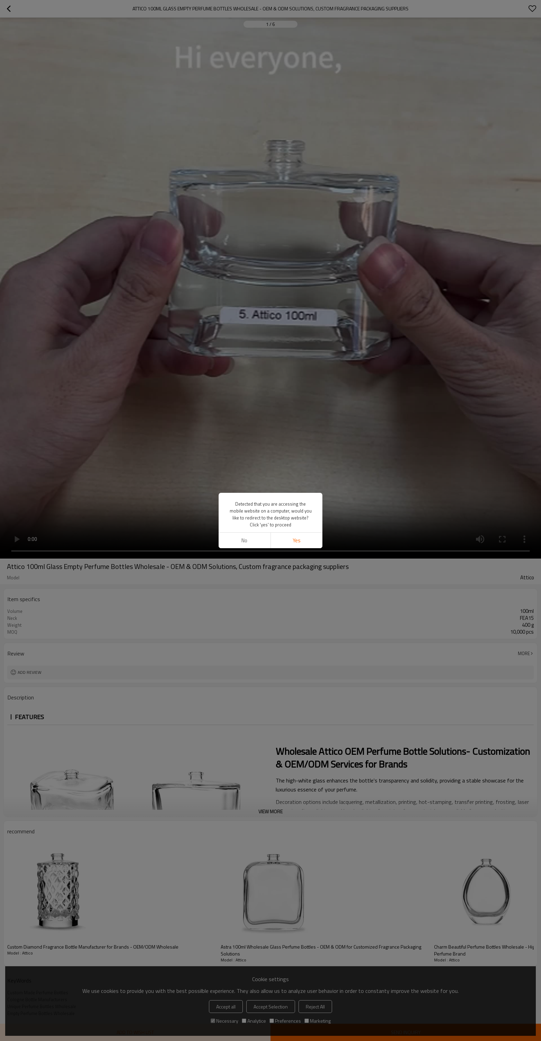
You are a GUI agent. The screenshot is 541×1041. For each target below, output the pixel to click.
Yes (297, 540)
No (244, 540)
